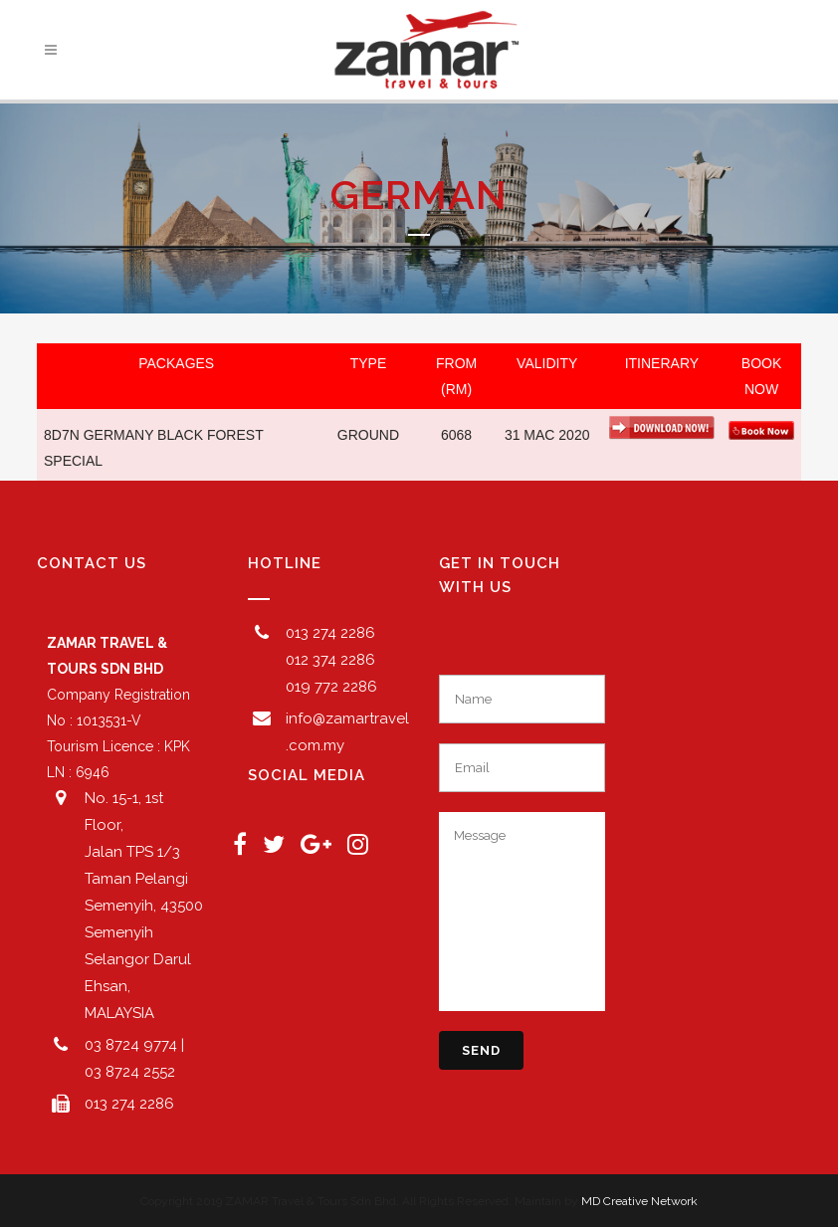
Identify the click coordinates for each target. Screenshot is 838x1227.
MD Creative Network (639, 1201)
